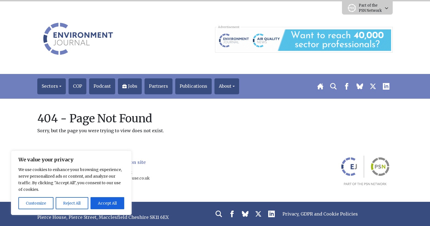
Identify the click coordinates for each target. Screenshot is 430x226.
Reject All (72, 203)
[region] (71, 183)
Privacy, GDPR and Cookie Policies (320, 214)
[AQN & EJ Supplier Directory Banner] (304, 39)
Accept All (107, 203)
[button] (51, 86)
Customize (36, 203)
